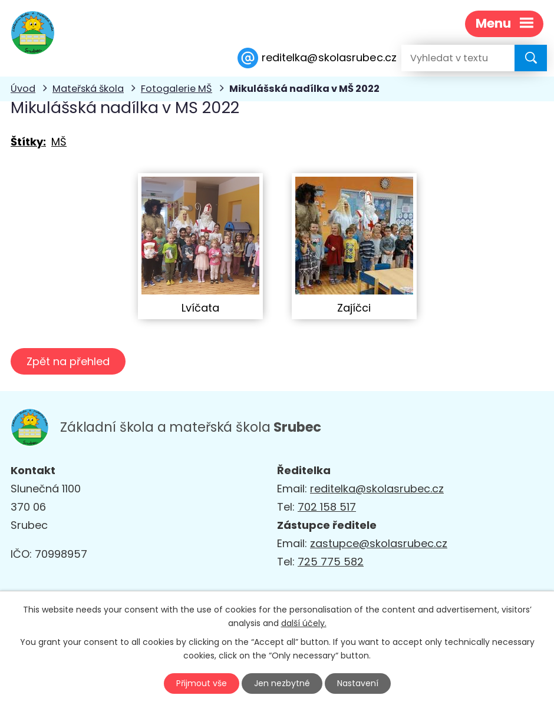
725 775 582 (331, 561)
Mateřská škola (88, 88)
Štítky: (28, 141)
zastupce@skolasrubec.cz (378, 543)
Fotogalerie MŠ (176, 88)
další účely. (304, 623)
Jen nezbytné (282, 683)
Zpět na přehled (68, 361)
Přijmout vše (201, 683)
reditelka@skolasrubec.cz (377, 488)
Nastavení (357, 683)
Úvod (23, 88)
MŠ (59, 141)
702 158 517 (327, 506)
